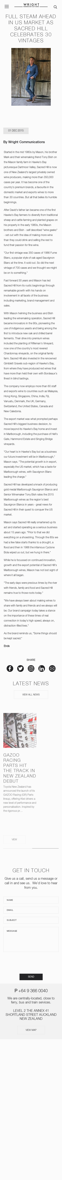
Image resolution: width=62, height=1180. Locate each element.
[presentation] (31, 962)
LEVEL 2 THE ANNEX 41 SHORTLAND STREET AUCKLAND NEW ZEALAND (31, 1014)
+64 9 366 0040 (33, 991)
